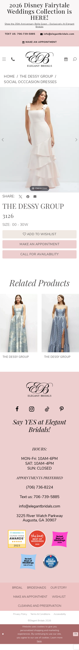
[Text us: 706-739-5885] (20, 35)
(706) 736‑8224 (39, 493)
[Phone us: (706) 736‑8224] (13, 60)
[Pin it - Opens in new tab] (27, 197)
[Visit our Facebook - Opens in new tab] (17, 415)
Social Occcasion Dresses (30, 83)
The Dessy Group (36, 78)
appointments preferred (39, 484)
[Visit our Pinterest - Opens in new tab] (61, 415)
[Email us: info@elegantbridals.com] (57, 35)
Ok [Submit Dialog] (75, 640)
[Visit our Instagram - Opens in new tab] (31, 415)
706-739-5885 (46, 503)
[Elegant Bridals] (39, 395)
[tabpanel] (39, 140)
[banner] (39, 60)
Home (9, 78)
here (39, 647)
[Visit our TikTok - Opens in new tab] (47, 415)
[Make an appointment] (39, 43)
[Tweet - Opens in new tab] (20, 197)
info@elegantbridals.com (39, 512)
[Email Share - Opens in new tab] (35, 197)
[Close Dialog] (3, 640)
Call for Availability (39, 260)
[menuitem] (20, 35)
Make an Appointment (39, 248)
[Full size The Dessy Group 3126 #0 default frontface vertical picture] (39, 140)
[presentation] (18, 329)
